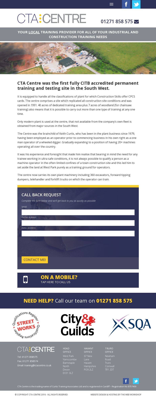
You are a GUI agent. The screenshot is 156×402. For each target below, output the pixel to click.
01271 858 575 (117, 21)
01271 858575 (29, 356)
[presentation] (47, 246)
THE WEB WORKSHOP (131, 394)
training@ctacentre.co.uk (37, 365)
